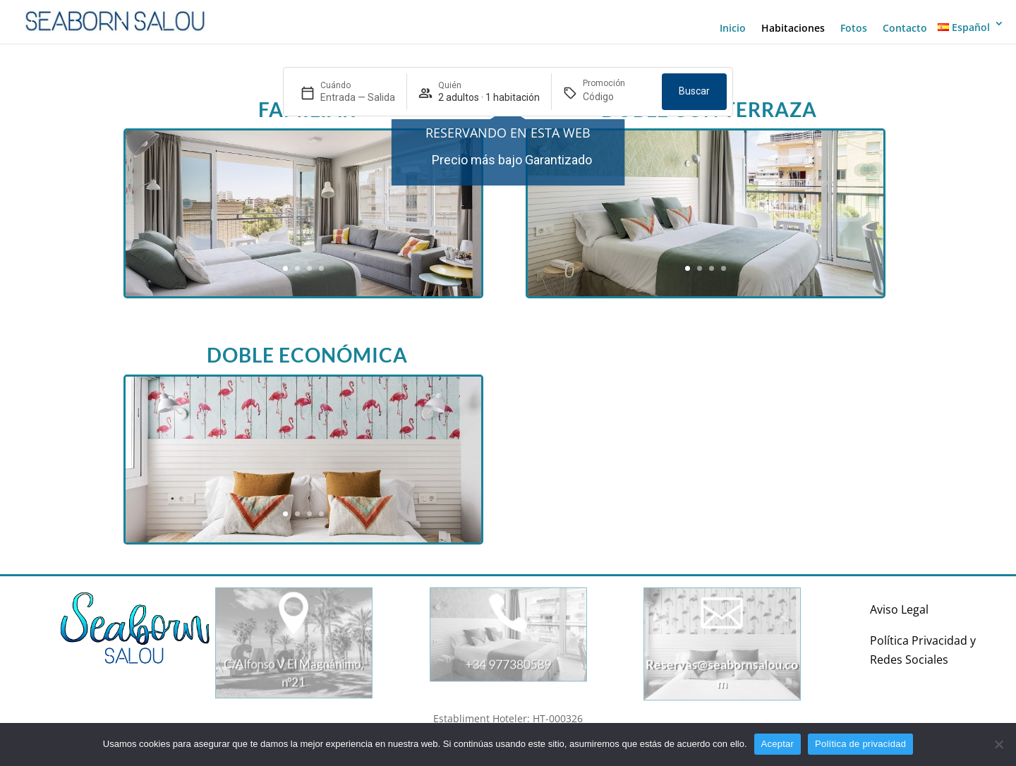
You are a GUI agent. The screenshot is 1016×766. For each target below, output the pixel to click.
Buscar (694, 91)
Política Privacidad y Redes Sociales (923, 650)
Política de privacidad (860, 743)
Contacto (905, 28)
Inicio (733, 28)
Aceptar (777, 743)
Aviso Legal (899, 609)
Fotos (853, 28)
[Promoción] (617, 97)
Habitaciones (793, 28)
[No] (998, 744)
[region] (507, 159)
